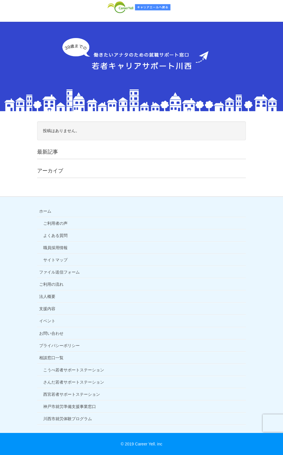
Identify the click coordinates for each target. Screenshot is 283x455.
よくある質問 (55, 235)
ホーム (45, 211)
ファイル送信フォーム (59, 272)
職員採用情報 (55, 247)
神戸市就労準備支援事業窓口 (69, 406)
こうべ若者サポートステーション (73, 370)
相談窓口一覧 (51, 357)
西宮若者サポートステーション (71, 394)
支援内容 (47, 308)
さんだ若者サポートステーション (73, 382)
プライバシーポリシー (59, 345)
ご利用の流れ (51, 284)
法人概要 (47, 296)
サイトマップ (55, 260)
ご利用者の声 (55, 223)
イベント (47, 321)
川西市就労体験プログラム (67, 418)
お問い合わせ (51, 333)
